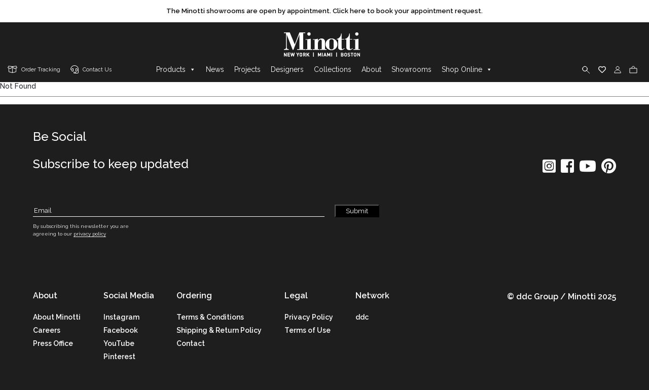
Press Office (53, 343)
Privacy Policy (308, 317)
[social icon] (549, 169)
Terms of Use (307, 330)
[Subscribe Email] (178, 211)
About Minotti (57, 317)
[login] (617, 69)
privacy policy (90, 234)
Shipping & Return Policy (219, 330)
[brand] (324, 44)
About (371, 69)
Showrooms (411, 69)
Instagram (121, 317)
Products (176, 69)
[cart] (633, 69)
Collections (332, 69)
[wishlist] (602, 69)
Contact (190, 343)
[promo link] (324, 11)
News (215, 69)
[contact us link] (91, 70)
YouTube (118, 343)
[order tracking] (34, 70)
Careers (46, 330)
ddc (362, 317)
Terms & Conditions (210, 317)
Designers (287, 69)
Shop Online (467, 69)
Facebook (120, 330)
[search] (586, 69)
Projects (247, 69)
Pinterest (119, 357)
